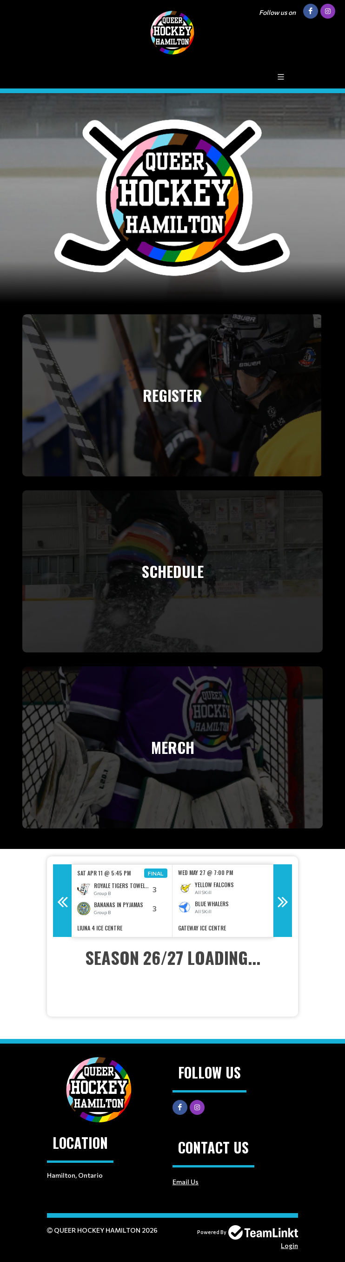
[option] (122, 901)
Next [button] (282, 900)
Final (156, 873)
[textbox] (172, 970)
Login (289, 1245)
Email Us (185, 1182)
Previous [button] (62, 900)
